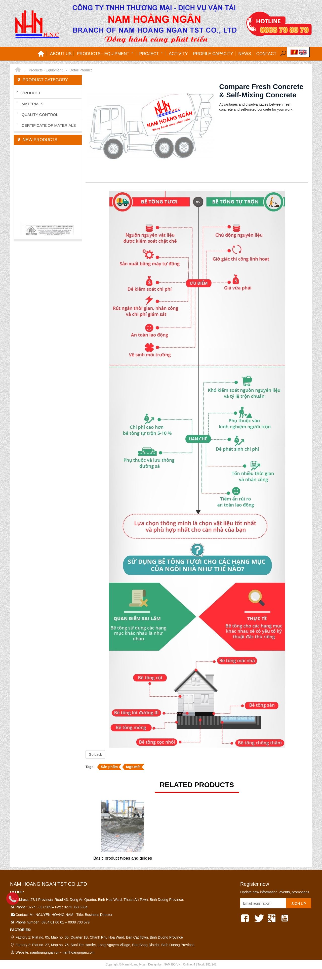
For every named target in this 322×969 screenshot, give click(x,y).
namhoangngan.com (78, 952)
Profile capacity (213, 53)
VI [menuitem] (294, 52)
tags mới (133, 767)
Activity (178, 53)
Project (151, 53)
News (244, 53)
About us (60, 53)
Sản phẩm (109, 767)
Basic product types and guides (122, 858)
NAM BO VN (172, 964)
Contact (266, 53)
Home (41, 54)
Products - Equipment (105, 53)
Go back (95, 754)
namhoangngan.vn (44, 952)
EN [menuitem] (303, 52)
